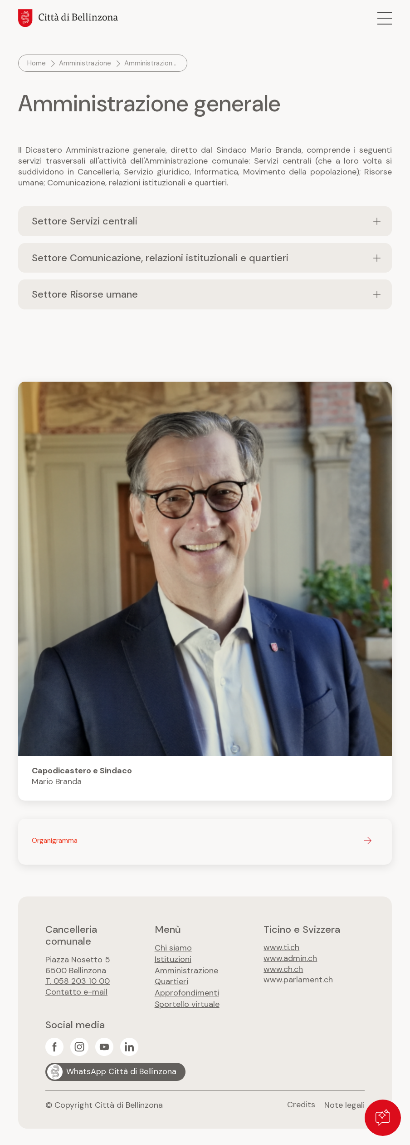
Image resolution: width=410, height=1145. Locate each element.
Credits (301, 1103)
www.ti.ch (281, 948)
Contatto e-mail (76, 992)
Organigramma (55, 841)
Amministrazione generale (152, 63)
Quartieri (171, 981)
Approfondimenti (187, 991)
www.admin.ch (290, 959)
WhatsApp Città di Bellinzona (121, 1070)
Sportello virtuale (187, 1002)
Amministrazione (85, 63)
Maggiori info (205, 591)
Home (36, 63)
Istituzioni (173, 959)
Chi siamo (173, 948)
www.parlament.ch (298, 981)
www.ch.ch (283, 970)
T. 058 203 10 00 (77, 981)
